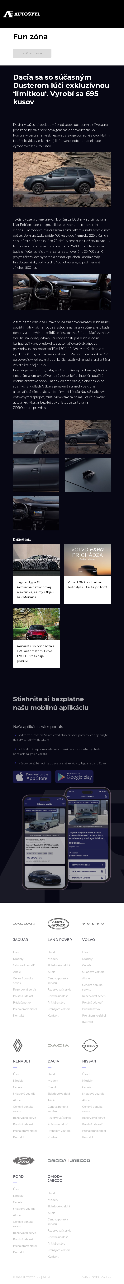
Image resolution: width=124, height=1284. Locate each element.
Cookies (106, 1277)
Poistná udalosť (23, 996)
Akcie (17, 971)
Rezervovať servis (24, 989)
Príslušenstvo (22, 1002)
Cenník (86, 965)
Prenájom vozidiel (25, 1009)
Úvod (16, 952)
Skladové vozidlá (24, 965)
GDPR (95, 1277)
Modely (18, 958)
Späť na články (32, 53)
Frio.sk (47, 1277)
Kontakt (18, 1015)
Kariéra (85, 1277)
